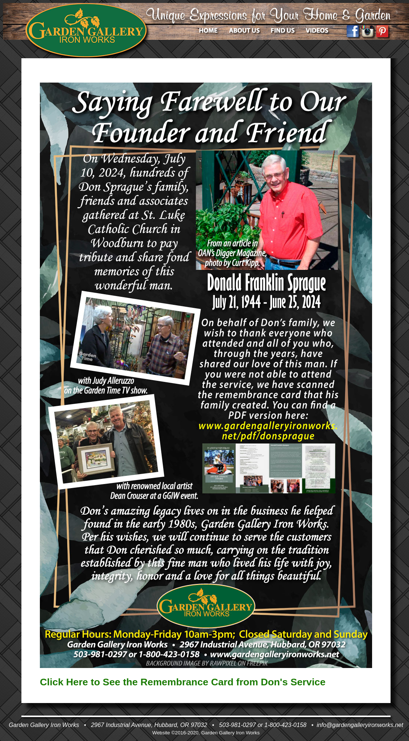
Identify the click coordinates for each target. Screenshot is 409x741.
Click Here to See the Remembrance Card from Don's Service (183, 682)
